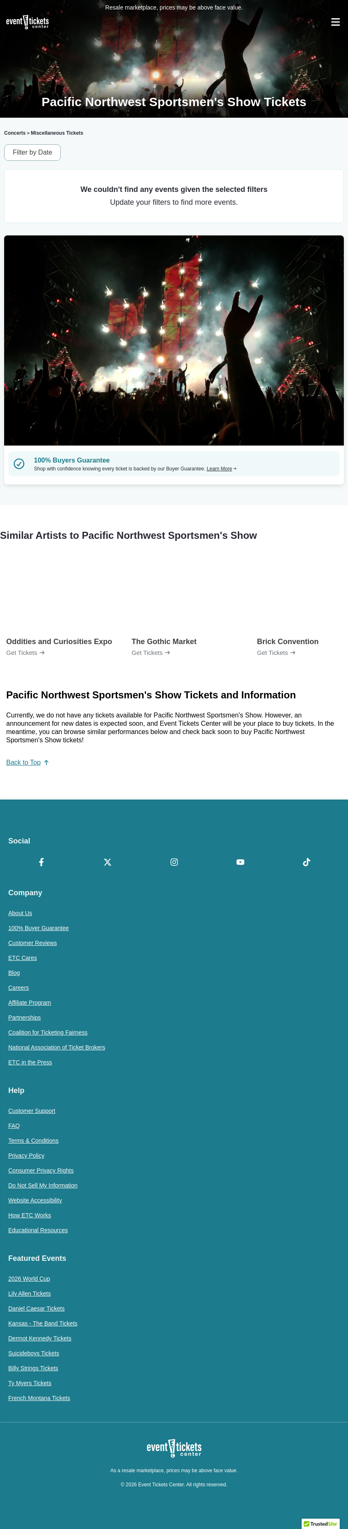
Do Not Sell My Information (42, 1185)
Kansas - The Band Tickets (42, 1323)
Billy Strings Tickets (33, 1368)
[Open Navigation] (335, 22)
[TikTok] (307, 863)
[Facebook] (41, 863)
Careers (18, 987)
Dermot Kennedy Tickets (40, 1338)
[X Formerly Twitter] (107, 863)
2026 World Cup (29, 1278)
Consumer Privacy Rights (41, 1170)
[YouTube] (240, 863)
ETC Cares (22, 958)
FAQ (14, 1125)
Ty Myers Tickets (29, 1383)
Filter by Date (32, 152)
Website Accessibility (35, 1200)
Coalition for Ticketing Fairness (47, 1032)
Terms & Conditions (33, 1140)
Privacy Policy (26, 1155)
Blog (14, 972)
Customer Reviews (32, 943)
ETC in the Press (30, 1062)
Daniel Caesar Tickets (36, 1308)
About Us (20, 913)
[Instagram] (174, 863)
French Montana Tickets (39, 1398)
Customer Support (31, 1110)
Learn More (222, 469)
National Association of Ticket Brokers (56, 1047)
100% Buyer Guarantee (38, 928)
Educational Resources (38, 1230)
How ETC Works (29, 1215)
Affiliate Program (29, 1002)
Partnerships (24, 1017)
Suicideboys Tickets (33, 1353)
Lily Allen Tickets (29, 1293)
